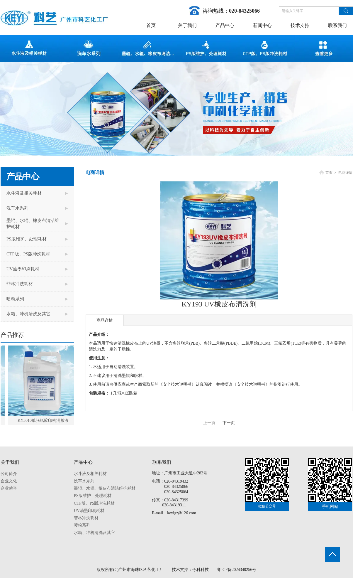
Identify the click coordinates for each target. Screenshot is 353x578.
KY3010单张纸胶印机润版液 (45, 420)
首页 (328, 173)
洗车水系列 (84, 481)
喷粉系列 (82, 525)
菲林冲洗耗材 (86, 518)
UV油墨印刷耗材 (89, 510)
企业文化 (9, 481)
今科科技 (200, 569)
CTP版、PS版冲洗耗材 (94, 503)
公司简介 (9, 473)
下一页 (229, 423)
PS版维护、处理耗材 (92, 495)
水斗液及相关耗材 (90, 473)
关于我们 (10, 462)
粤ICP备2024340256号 (236, 569)
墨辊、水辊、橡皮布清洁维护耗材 (104, 488)
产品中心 (83, 462)
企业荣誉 (9, 488)
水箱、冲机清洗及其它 (94, 532)
